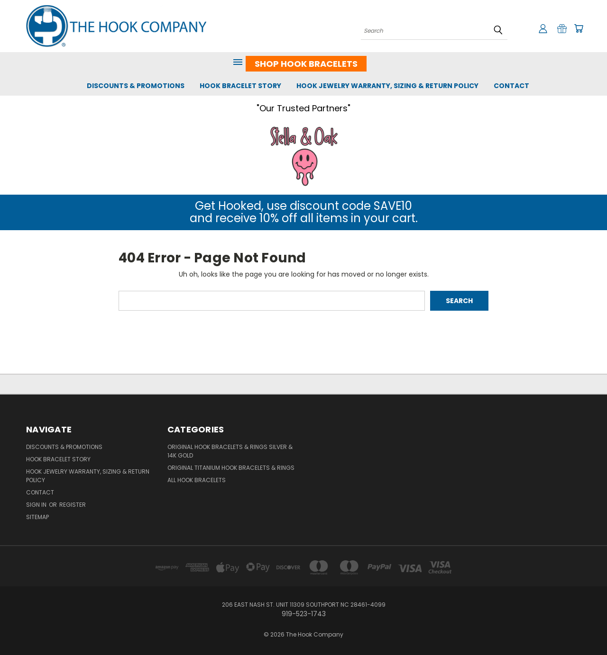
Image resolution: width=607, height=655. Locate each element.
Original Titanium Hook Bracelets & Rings (230, 468)
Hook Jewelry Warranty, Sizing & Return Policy (387, 85)
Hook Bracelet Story (240, 85)
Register (72, 505)
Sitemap (37, 517)
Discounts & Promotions (135, 85)
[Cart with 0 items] (578, 28)
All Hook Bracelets (196, 480)
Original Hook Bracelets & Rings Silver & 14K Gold (230, 451)
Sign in (37, 505)
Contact (511, 85)
